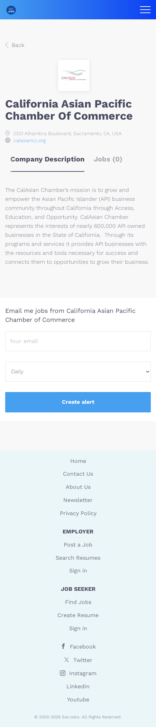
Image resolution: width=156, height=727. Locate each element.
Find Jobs (78, 602)
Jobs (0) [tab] (108, 159)
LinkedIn (78, 686)
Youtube (78, 699)
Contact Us (78, 473)
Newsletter (78, 500)
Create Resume (78, 615)
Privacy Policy (78, 513)
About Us (78, 487)
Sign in (78, 570)
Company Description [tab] (47, 159)
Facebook (83, 646)
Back (17, 45)
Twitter (82, 660)
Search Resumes (78, 557)
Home (78, 461)
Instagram (83, 673)
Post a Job (78, 544)
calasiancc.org (29, 140)
